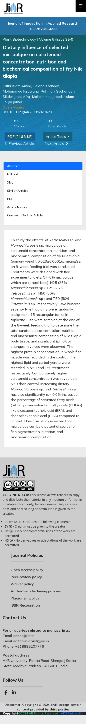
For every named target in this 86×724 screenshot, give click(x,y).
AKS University (72, 713)
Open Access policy (27, 570)
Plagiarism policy (25, 598)
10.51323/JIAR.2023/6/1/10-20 (30, 112)
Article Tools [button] (56, 136)
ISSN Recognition (25, 605)
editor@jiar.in (23, 635)
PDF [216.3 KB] (20, 136)
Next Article (57, 143)
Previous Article (18, 143)
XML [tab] (10, 182)
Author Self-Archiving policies (36, 591)
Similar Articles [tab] (17, 191)
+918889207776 (29, 646)
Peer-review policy (26, 577)
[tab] (43, 199)
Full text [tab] (12, 174)
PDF (10, 199)
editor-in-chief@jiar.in (30, 641)
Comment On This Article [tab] (25, 215)
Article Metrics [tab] (17, 207)
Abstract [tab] (13, 166)
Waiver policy (22, 584)
